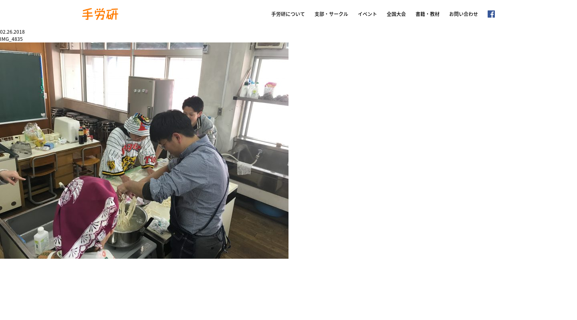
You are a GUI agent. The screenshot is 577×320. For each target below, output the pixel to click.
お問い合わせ (463, 14)
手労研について (288, 14)
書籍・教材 (428, 14)
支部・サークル (331, 14)
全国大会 (396, 14)
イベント (367, 14)
